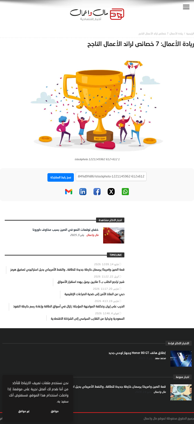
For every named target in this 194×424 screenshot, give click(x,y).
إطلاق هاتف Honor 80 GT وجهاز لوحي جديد (137, 353)
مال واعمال (92, 234)
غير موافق (24, 411)
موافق (55, 411)
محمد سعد (160, 358)
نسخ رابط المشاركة (60, 177)
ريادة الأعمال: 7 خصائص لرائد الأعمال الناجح (161, 33)
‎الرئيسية (190, 33)
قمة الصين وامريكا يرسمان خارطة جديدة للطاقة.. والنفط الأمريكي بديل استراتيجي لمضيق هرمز (106, 386)
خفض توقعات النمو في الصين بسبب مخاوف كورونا (65, 229)
